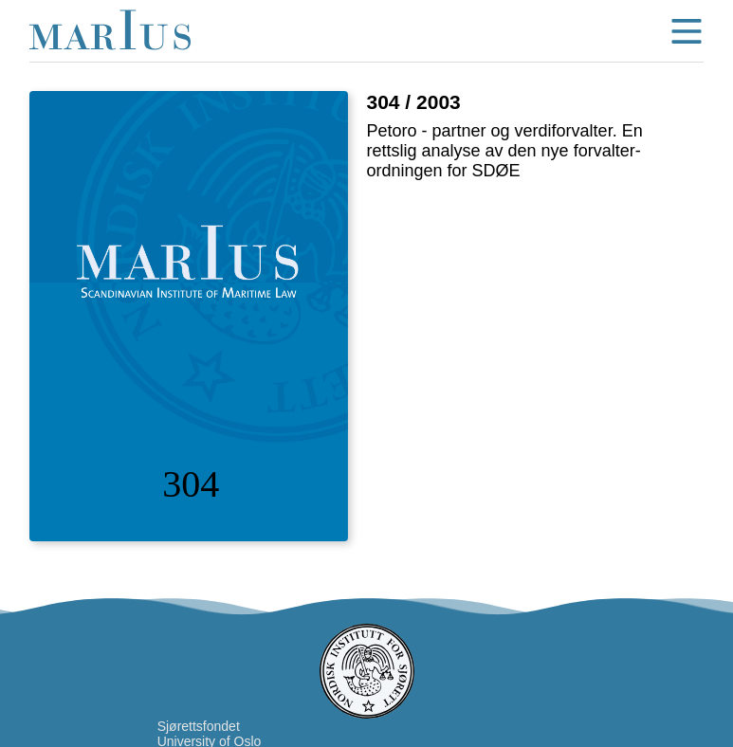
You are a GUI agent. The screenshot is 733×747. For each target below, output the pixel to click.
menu (686, 31)
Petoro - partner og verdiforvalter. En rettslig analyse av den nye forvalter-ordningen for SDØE (505, 150)
